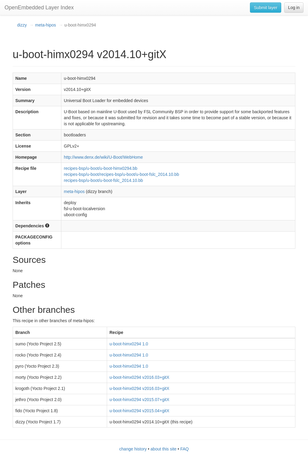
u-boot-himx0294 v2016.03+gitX (139, 377)
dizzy (22, 25)
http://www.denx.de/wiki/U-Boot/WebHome (103, 157)
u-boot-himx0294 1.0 (128, 343)
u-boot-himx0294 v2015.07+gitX (139, 399)
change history (133, 449)
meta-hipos (45, 25)
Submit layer (265, 7)
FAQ (184, 449)
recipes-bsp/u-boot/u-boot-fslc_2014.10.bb (103, 180)
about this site (163, 449)
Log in (294, 7)
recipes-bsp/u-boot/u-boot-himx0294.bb (100, 168)
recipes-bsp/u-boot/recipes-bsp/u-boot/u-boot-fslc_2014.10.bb (121, 174)
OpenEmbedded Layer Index (39, 8)
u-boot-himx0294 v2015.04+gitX (139, 410)
